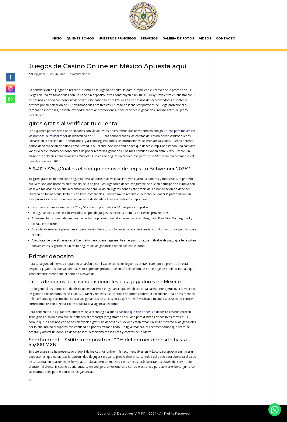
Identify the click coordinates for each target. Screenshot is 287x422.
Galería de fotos (178, 38)
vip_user (39, 74)
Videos (205, 38)
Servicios (149, 38)
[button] (274, 409)
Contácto (225, 38)
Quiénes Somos (80, 38)
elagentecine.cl (80, 74)
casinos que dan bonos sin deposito (143, 312)
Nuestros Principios (117, 38)
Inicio (57, 38)
